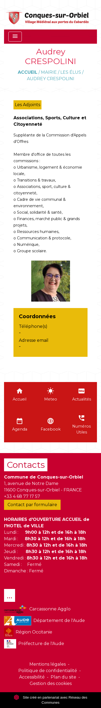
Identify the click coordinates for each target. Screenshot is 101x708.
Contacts (26, 464)
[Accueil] (47, 14)
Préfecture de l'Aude (34, 643)
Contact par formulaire (32, 504)
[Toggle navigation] (15, 37)
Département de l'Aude (44, 620)
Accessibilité (32, 677)
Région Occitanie (28, 632)
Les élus (70, 72)
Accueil (27, 72)
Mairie (49, 72)
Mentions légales (47, 664)
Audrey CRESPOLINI (50, 78)
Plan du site (63, 677)
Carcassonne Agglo (37, 609)
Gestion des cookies (51, 683)
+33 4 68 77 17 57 (22, 496)
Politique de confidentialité (47, 670)
